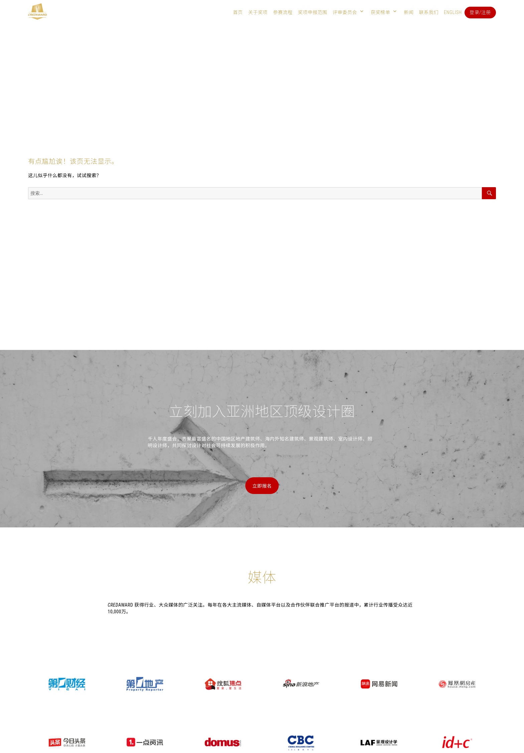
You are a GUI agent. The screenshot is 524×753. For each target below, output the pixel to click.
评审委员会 (345, 12)
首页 (238, 12)
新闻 (408, 12)
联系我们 (428, 12)
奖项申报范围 (313, 12)
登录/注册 (480, 12)
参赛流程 (282, 12)
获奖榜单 (380, 12)
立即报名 (262, 486)
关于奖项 (257, 12)
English (453, 12)
